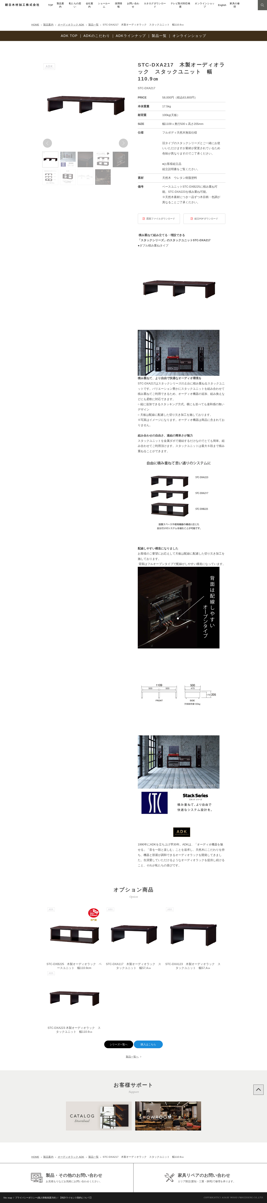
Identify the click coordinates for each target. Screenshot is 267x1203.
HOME (35, 24)
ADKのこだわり (96, 36)
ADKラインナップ (131, 36)
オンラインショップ (189, 36)
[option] (85, 105)
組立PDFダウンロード (206, 218)
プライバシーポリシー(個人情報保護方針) (36, 1197)
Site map (7, 1197)
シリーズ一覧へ (119, 1044)
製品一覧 (93, 24)
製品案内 (48, 24)
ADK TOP (69, 36)
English (222, 5)
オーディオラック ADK (71, 24)
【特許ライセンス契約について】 (75, 1197)
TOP (50, 5)
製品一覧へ (132, 1056)
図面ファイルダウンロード (160, 218)
